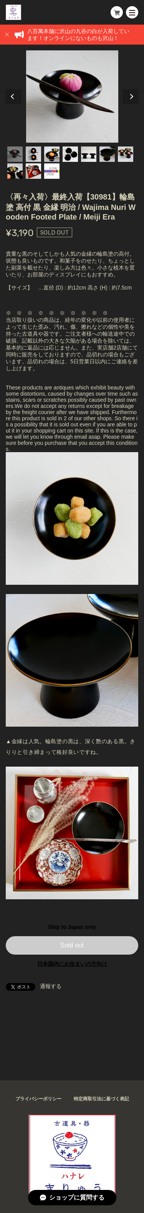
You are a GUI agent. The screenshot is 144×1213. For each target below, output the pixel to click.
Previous (13, 96)
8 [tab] (15, 171)
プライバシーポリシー (38, 1099)
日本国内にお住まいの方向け (72, 964)
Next (130, 96)
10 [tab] (52, 171)
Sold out (72, 945)
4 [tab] (70, 154)
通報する (50, 986)
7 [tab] (125, 154)
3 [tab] (52, 154)
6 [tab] (107, 154)
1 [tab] (15, 154)
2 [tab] (33, 154)
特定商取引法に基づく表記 (101, 1099)
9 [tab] (33, 171)
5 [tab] (88, 154)
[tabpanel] (72, 96)
